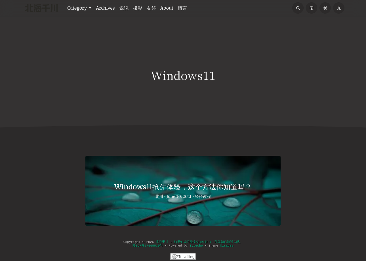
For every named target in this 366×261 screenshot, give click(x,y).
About (167, 8)
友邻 (151, 8)
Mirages (227, 245)
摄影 (137, 8)
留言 (182, 8)
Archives (105, 8)
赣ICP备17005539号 (147, 245)
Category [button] (77, 8)
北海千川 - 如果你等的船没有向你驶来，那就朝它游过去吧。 (199, 242)
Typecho (196, 245)
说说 (124, 8)
